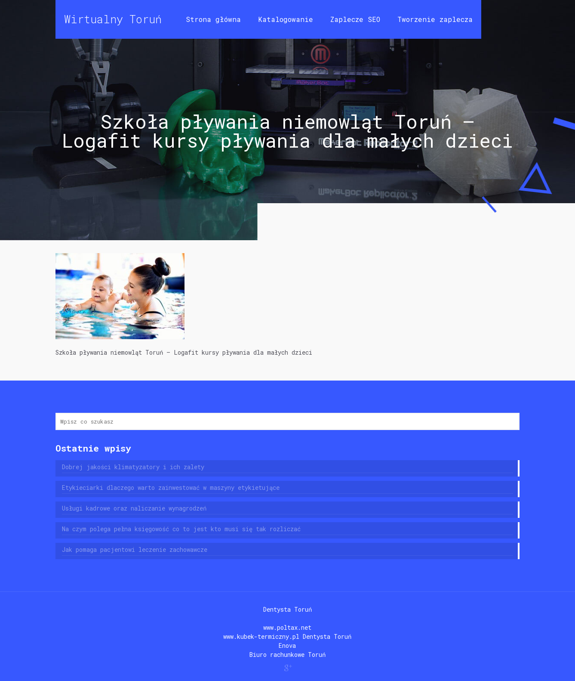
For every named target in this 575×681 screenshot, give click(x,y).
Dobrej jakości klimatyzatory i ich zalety (133, 467)
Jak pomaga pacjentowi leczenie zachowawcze (134, 549)
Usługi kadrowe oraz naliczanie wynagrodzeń (134, 508)
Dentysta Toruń (287, 609)
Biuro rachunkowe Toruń (287, 654)
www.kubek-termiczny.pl (261, 636)
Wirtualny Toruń (113, 19)
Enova (287, 645)
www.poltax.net (287, 627)
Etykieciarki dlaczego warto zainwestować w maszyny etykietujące (171, 487)
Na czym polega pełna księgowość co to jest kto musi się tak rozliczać (181, 529)
